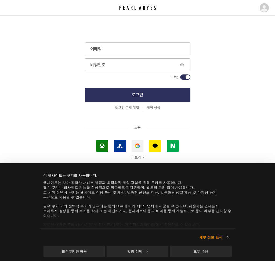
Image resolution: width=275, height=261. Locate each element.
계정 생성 (153, 107)
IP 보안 (174, 77)
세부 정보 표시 (210, 237)
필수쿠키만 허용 (74, 251)
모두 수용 (200, 251)
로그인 (137, 94)
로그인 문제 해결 (127, 107)
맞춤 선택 (137, 251)
